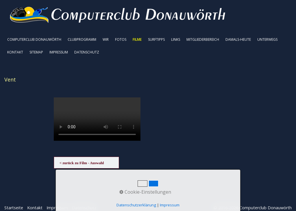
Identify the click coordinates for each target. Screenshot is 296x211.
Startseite (13, 207)
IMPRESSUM (58, 52)
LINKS (175, 39)
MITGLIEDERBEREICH (202, 39)
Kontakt (34, 207)
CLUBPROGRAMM (82, 39)
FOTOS (120, 39)
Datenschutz (84, 207)
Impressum (57, 207)
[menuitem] (34, 39)
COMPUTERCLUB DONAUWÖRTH (34, 39)
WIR (106, 39)
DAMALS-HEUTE (238, 39)
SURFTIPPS (156, 39)
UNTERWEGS (267, 39)
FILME (137, 39)
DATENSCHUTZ (86, 52)
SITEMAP (36, 52)
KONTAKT (15, 52)
